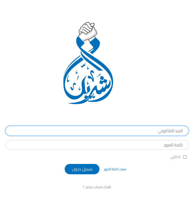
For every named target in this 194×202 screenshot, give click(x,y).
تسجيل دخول (82, 169)
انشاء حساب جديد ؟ (97, 187)
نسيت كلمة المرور (115, 169)
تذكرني (175, 157)
